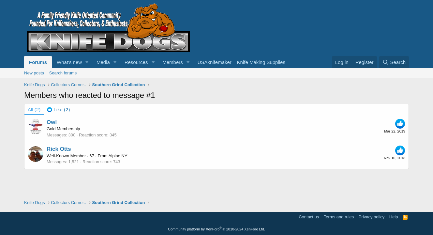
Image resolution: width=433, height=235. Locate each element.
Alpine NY (118, 155)
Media (103, 62)
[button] (87, 62)
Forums (38, 62)
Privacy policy (371, 216)
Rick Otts (59, 149)
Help (393, 216)
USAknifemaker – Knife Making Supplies (241, 62)
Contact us (309, 216)
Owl (52, 122)
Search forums (63, 72)
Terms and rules (339, 216)
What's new (69, 62)
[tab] (58, 109)
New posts (34, 72)
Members (172, 62)
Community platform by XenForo (216, 229)
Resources (136, 62)
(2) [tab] (34, 109)
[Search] (394, 62)
